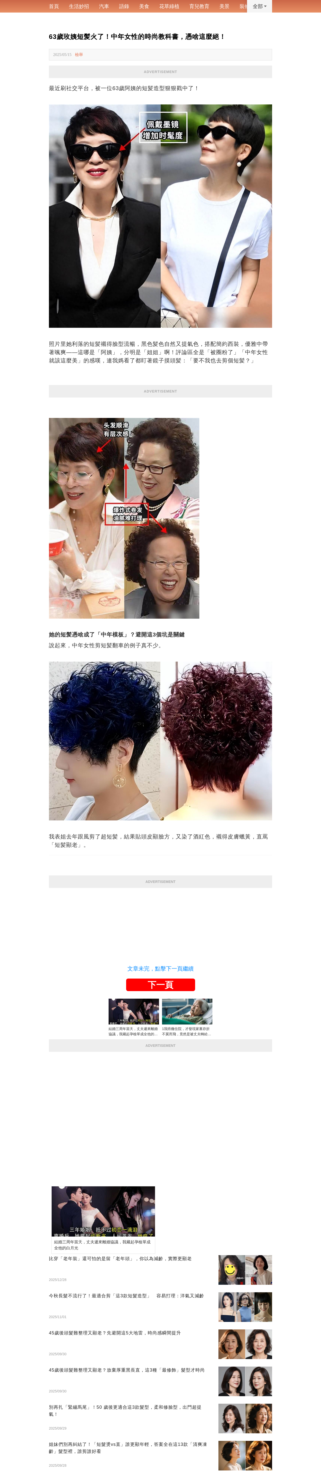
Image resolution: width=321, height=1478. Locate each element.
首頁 (54, 6)
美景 (224, 6)
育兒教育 (199, 6)
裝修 (244, 6)
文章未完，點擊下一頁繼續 (160, 969)
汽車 (104, 6)
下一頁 (160, 985)
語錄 (124, 6)
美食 (144, 6)
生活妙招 (79, 6)
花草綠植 (169, 6)
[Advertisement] (160, 923)
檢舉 (79, 54)
